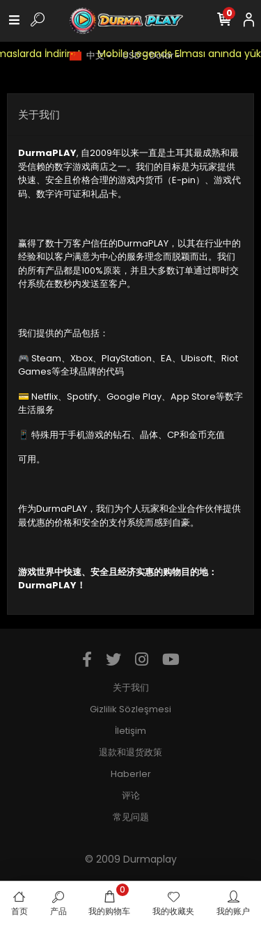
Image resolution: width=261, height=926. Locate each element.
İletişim (130, 730)
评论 (131, 795)
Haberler (131, 773)
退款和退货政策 (130, 752)
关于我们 (131, 687)
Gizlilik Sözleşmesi (130, 709)
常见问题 (131, 817)
